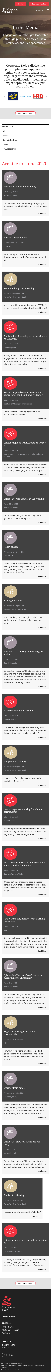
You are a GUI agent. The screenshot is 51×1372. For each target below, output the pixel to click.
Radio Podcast (9, 293)
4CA (5, 1043)
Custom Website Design (7, 1369)
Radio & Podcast (10, 140)
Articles (6, 135)
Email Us (6, 1347)
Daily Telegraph (10, 347)
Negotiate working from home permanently (19, 1032)
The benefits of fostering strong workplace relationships (25, 337)
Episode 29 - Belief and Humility (20, 186)
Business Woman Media (13, 874)
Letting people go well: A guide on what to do (25, 444)
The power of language (15, 761)
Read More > (42, 213)
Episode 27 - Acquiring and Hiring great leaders (24, 652)
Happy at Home (12, 546)
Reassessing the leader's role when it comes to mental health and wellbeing (23, 393)
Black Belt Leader (11, 195)
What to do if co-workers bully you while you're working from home (24, 864)
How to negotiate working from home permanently (23, 810)
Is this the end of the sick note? (19, 710)
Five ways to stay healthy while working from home (24, 920)
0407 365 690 (9, 1345)
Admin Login (4, 1365)
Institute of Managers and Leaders (18, 404)
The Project (8, 556)
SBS (5, 930)
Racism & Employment (15, 237)
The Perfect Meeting (14, 1195)
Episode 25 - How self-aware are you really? (22, 1143)
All (4, 131)
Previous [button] (4, 96)
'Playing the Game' (13, 600)
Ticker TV (7, 246)
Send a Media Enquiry (25, 113)
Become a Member (39, 4)
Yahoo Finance (9, 719)
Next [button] (46, 96)
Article (6, 344)
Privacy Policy (12, 1365)
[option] (13, 96)
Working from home (14, 1087)
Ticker (5, 144)
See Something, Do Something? (20, 288)
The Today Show (10, 1097)
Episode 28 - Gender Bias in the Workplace (25, 498)
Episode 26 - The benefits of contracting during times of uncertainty (24, 976)
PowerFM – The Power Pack (15, 297)
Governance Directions (13, 1251)
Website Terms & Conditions (25, 1365)
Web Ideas (18, 1369)
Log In (20, 4)
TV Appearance (9, 149)
